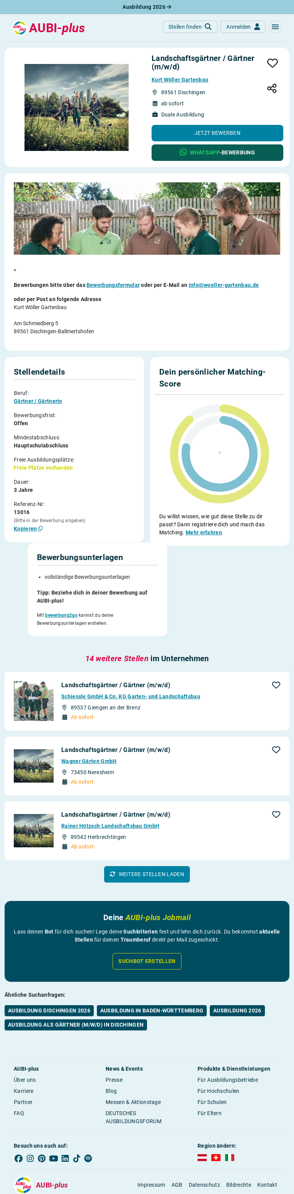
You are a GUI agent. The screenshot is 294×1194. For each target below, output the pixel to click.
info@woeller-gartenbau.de (224, 285)
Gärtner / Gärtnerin (38, 401)
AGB (177, 1150)
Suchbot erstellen (146, 925)
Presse (114, 1044)
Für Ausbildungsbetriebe (228, 1044)
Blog (111, 1055)
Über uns (25, 1044)
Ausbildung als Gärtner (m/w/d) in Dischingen (76, 989)
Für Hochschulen (219, 1055)
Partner (23, 1066)
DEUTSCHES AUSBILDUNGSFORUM (134, 1081)
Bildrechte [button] (238, 1150)
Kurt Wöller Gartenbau (180, 80)
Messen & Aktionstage (133, 1066)
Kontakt (267, 1150)
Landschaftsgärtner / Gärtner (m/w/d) (115, 649)
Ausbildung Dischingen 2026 (49, 975)
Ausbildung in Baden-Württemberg (151, 975)
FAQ (19, 1077)
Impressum (151, 1150)
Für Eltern (210, 1077)
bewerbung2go (183, 585)
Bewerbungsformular (113, 285)
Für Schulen (212, 1066)
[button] (275, 26)
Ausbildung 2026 (146, 7)
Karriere (23, 1055)
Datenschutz (204, 1150)
